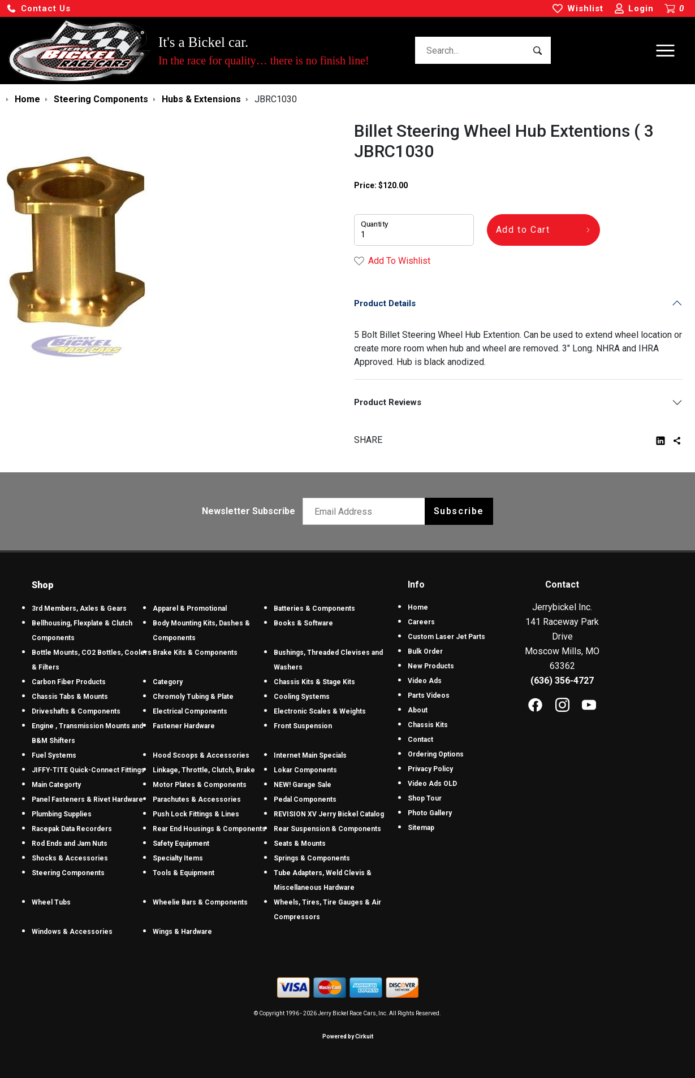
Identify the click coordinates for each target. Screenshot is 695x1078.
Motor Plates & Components (200, 785)
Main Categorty (56, 785)
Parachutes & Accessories (197, 799)
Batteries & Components (314, 608)
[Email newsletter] (366, 511)
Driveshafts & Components (76, 711)
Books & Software (303, 623)
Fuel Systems (54, 755)
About (418, 710)
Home (418, 607)
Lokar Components (305, 770)
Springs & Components (312, 858)
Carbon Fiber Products (69, 682)
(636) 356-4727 (562, 680)
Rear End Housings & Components (209, 829)
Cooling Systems (302, 697)
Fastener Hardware (184, 726)
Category (168, 682)
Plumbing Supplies (62, 814)
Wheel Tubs (51, 902)
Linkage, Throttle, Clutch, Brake (204, 770)
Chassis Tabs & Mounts (70, 697)
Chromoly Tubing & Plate (193, 697)
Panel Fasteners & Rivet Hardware (87, 799)
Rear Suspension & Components (327, 829)
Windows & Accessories (72, 932)
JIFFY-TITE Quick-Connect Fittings (88, 770)
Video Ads (425, 681)
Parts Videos (429, 695)
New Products (431, 666)
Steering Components (68, 873)
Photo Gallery (430, 813)
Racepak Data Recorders (72, 829)
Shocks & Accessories (70, 858)
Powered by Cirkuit (347, 1036)
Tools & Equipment (183, 873)
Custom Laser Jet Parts (446, 637)
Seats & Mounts (300, 843)
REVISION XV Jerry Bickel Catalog (329, 814)
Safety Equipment (181, 843)
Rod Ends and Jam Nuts (69, 843)
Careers (421, 622)
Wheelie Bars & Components (200, 902)
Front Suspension (303, 726)
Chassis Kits (428, 725)
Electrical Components (190, 711)
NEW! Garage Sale (302, 785)
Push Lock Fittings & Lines (196, 814)
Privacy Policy (430, 769)
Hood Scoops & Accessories (201, 755)
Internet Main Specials (310, 755)
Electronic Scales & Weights (320, 711)
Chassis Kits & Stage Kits (314, 682)
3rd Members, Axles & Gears (79, 608)
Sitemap (421, 828)
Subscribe (459, 511)
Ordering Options (436, 754)
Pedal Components (305, 799)
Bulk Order (425, 651)
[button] (38, 8)
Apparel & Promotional (190, 608)
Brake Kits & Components (195, 653)
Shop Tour (425, 798)
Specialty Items (178, 858)
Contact (420, 740)
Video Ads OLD (432, 784)
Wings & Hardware (182, 932)
